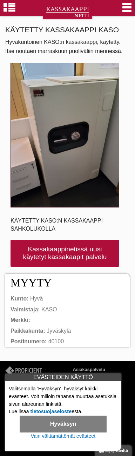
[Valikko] (127, 11)
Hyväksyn (63, 424)
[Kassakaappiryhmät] (9, 11)
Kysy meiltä (113, 451)
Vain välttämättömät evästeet (63, 436)
